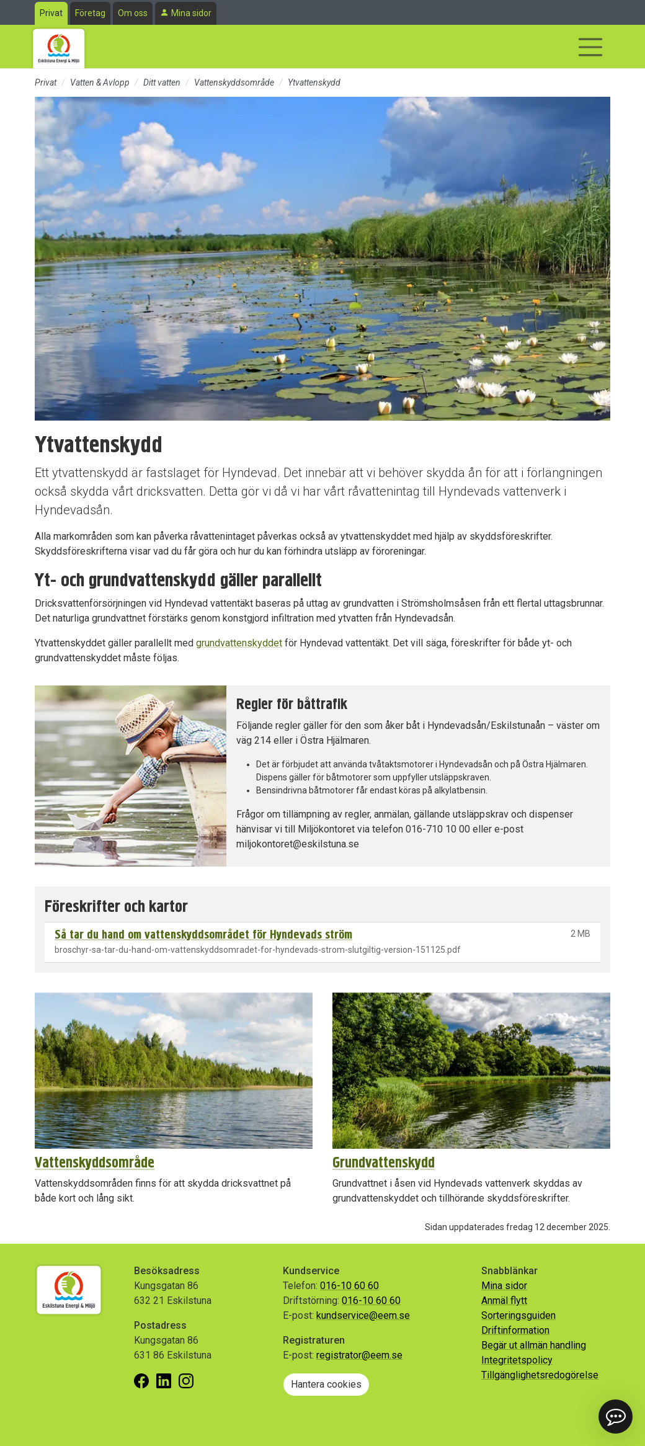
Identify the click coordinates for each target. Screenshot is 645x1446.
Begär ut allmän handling (533, 1345)
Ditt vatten (161, 82)
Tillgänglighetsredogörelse (539, 1375)
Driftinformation (515, 1330)
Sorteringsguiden (518, 1315)
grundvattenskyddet (239, 643)
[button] (615, 1416)
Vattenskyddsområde (234, 82)
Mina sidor (191, 13)
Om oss (133, 13)
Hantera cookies (326, 1384)
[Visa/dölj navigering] (590, 47)
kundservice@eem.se (363, 1315)
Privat (51, 13)
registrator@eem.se (359, 1355)
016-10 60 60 (349, 1286)
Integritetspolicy (517, 1360)
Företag (90, 13)
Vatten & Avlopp (100, 82)
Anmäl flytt (504, 1300)
